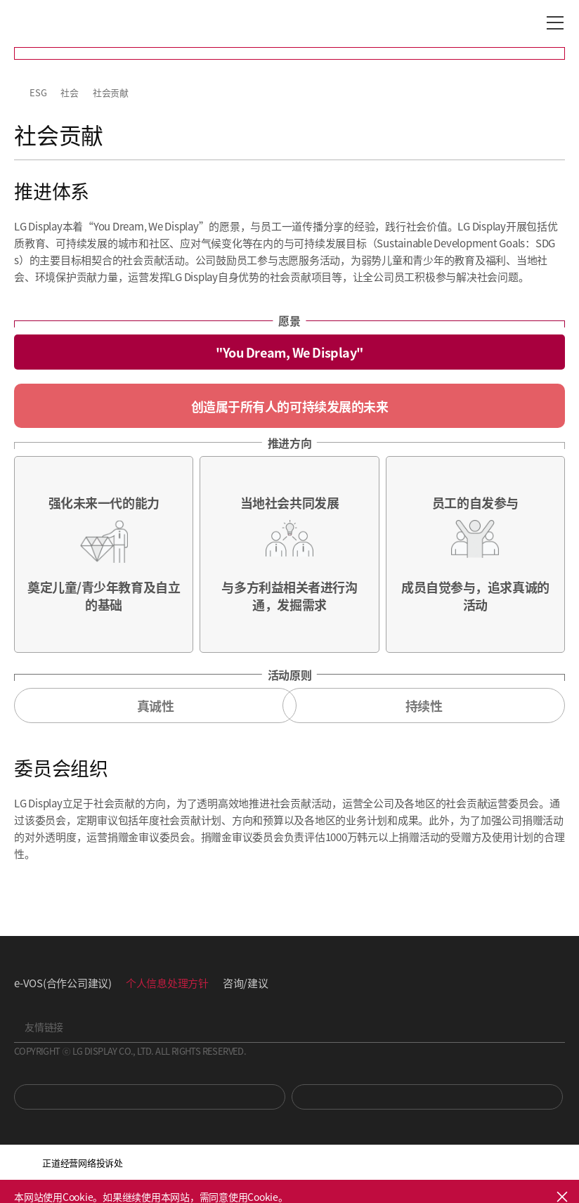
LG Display (73, 23)
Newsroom (427, 1097)
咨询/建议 (245, 982)
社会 (69, 92)
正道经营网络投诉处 (82, 1162)
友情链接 (44, 1027)
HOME (19, 93)
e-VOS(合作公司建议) (63, 982)
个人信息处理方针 (167, 982)
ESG (38, 92)
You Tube (150, 1097)
